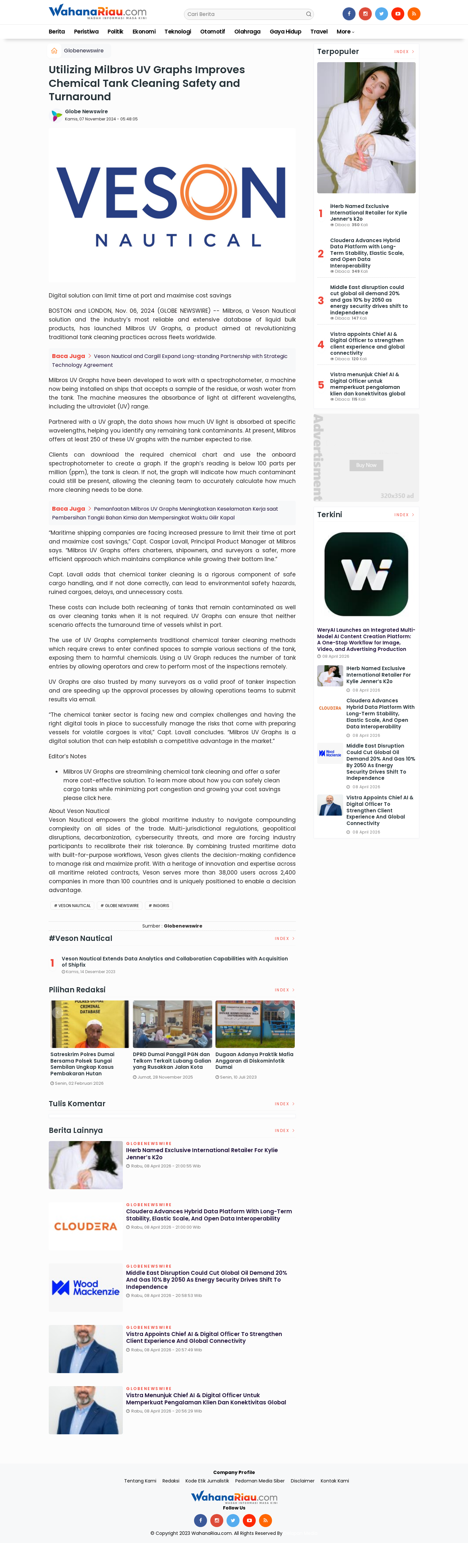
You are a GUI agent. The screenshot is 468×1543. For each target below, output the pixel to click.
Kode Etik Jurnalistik (207, 1481)
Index (285, 938)
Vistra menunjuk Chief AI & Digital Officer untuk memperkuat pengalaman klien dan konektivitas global (200, 1403)
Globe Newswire (86, 111)
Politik (115, 31)
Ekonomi (144, 31)
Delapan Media (301, 1533)
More (343, 31)
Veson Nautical (74, 905)
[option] (90, 1045)
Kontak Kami (335, 1481)
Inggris (161, 905)
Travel (319, 31)
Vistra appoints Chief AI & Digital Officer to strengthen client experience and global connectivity (208, 1338)
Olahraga (247, 31)
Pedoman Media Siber (260, 1481)
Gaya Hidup (286, 31)
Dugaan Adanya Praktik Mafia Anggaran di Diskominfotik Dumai (254, 1060)
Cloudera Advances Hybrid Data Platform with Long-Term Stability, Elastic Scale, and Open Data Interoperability (206, 1219)
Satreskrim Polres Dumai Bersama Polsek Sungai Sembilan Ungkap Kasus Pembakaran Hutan (82, 1064)
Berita (57, 31)
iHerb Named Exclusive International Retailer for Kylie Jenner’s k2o (206, 1154)
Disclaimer (303, 1481)
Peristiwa (86, 31)
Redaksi (170, 1481)
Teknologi (177, 31)
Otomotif (212, 31)
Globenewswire (84, 50)
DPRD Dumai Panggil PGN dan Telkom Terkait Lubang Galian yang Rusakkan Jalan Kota (172, 1060)
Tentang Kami (140, 1481)
